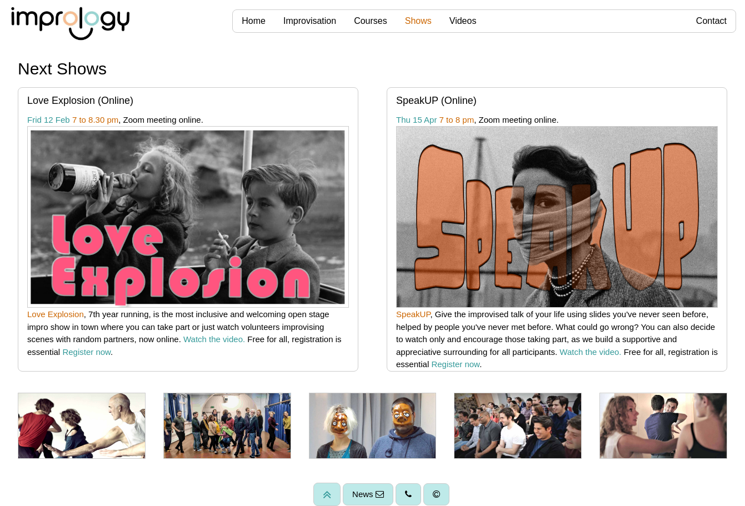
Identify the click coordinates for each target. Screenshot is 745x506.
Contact (711, 21)
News (368, 494)
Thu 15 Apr (416, 119)
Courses (370, 21)
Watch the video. (214, 339)
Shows (418, 21)
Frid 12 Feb (48, 119)
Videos (463, 21)
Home (254, 21)
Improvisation (309, 21)
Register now (86, 352)
